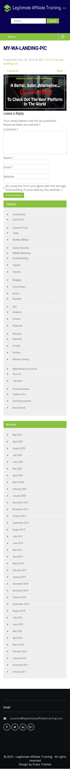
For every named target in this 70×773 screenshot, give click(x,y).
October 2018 (19, 601)
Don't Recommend (22, 405)
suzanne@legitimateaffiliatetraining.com (36, 722)
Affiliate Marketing (21, 257)
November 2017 (20, 669)
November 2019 (20, 513)
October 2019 (19, 520)
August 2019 (19, 533)
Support (17, 269)
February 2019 (19, 574)
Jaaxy (15, 237)
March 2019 (18, 567)
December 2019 (20, 506)
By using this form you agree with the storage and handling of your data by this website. (36, 192)
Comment (10, 129)
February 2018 (19, 655)
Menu (11, 37)
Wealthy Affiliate (21, 244)
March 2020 (18, 486)
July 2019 (17, 540)
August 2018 (19, 615)
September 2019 (21, 527)
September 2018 (21, 608)
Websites (17, 338)
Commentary (19, 218)
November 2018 (20, 594)
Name (8, 162)
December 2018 (20, 588)
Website (8, 181)
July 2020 (17, 459)
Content (17, 323)
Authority (17, 343)
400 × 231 (44, 60)
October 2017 (19, 676)
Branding (17, 303)
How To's (17, 378)
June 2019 (18, 547)
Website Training (21, 363)
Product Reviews (21, 393)
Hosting (16, 356)
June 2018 (18, 628)
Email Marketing (20, 262)
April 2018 (18, 642)
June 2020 (18, 466)
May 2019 (17, 554)
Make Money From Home (25, 373)
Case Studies (19, 291)
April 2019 (18, 560)
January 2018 (19, 662)
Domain (16, 350)
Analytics (17, 316)
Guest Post (18, 223)
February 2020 (19, 493)
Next (62, 71)
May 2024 (17, 439)
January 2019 (19, 581)
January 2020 (19, 500)
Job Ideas (17, 385)
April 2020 (18, 479)
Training (16, 276)
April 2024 (18, 445)
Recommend (19, 412)
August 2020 (19, 452)
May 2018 (17, 635)
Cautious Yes (19, 398)
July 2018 (17, 621)
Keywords (17, 329)
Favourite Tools (20, 232)
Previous (10, 71)
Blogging (17, 284)
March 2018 (18, 648)
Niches (16, 297)
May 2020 (17, 472)
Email (8, 171)
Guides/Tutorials (21, 252)
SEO (15, 311)
